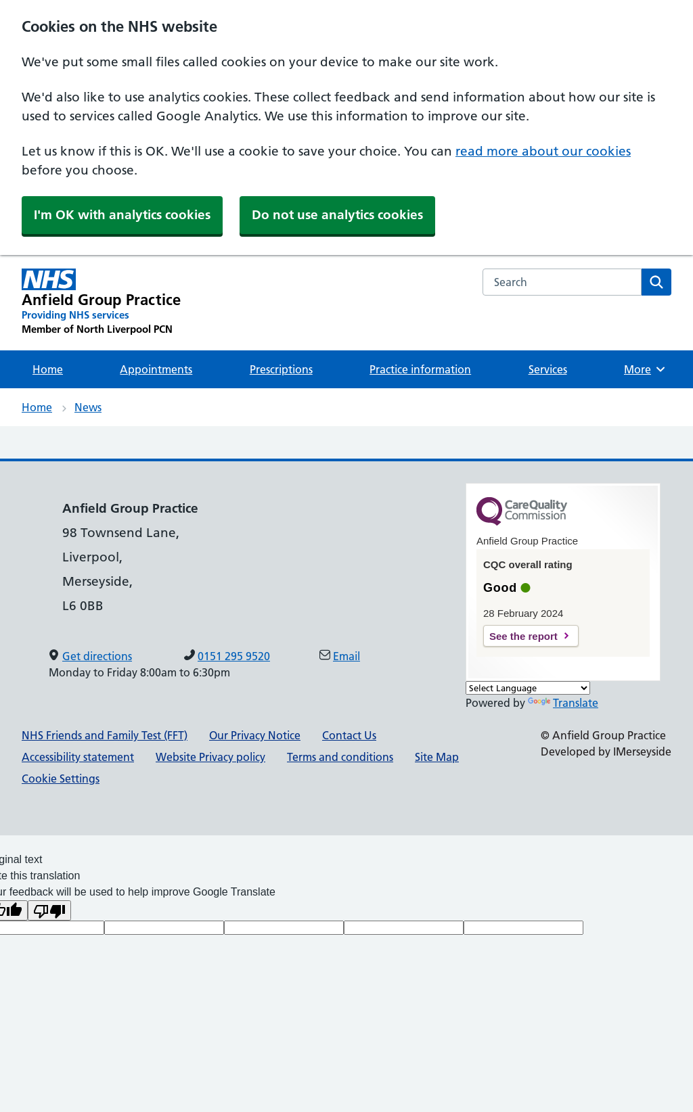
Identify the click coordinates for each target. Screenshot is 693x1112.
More (646, 369)
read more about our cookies (543, 151)
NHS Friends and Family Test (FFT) (104, 735)
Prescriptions (281, 369)
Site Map (437, 757)
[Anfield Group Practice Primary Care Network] (101, 302)
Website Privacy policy (210, 757)
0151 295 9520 (234, 656)
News (88, 407)
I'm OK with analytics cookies (122, 215)
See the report (523, 636)
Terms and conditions (340, 757)
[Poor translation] (49, 910)
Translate (563, 703)
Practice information (420, 369)
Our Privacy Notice (254, 735)
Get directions (97, 656)
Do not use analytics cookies (337, 215)
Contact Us (349, 735)
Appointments (156, 369)
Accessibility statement (78, 757)
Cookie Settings (60, 778)
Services (548, 369)
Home (47, 369)
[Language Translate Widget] (528, 688)
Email (346, 656)
